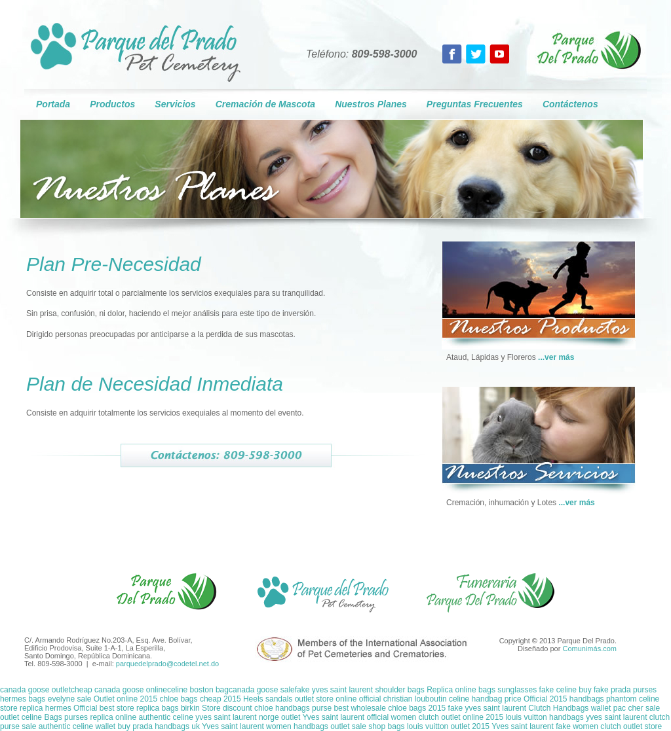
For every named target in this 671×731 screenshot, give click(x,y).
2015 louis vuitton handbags (534, 717)
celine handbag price (485, 699)
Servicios (175, 104)
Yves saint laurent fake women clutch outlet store (576, 726)
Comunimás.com (589, 648)
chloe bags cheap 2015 (201, 699)
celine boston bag (198, 689)
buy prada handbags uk (158, 726)
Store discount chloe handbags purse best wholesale (294, 708)
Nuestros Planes (371, 104)
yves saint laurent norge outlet (248, 717)
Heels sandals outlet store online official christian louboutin (345, 699)
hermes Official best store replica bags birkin (122, 708)
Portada (53, 104)
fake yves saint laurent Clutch (500, 708)
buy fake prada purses (618, 689)
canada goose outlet (35, 689)
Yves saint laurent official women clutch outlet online (394, 717)
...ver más (556, 357)
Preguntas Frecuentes (475, 104)
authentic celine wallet (77, 726)
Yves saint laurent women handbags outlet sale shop (295, 726)
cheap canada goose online (119, 689)
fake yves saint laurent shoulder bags (361, 689)
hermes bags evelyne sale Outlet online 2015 (78, 699)
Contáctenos (570, 104)
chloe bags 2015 (417, 708)
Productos (112, 104)
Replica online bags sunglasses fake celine (503, 689)
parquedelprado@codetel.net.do (167, 664)
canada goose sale (262, 689)
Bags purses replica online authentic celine (119, 717)
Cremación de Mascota (266, 104)
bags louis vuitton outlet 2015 (438, 726)
